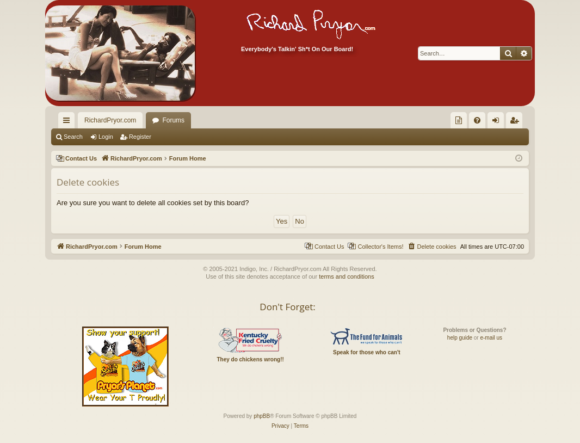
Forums (173, 120)
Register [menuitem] (516, 122)
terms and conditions (346, 276)
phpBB (262, 416)
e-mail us (491, 338)
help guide (459, 338)
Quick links (69, 122)
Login (105, 136)
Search (73, 136)
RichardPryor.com (110, 120)
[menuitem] (459, 120)
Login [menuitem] (498, 122)
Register (140, 136)
